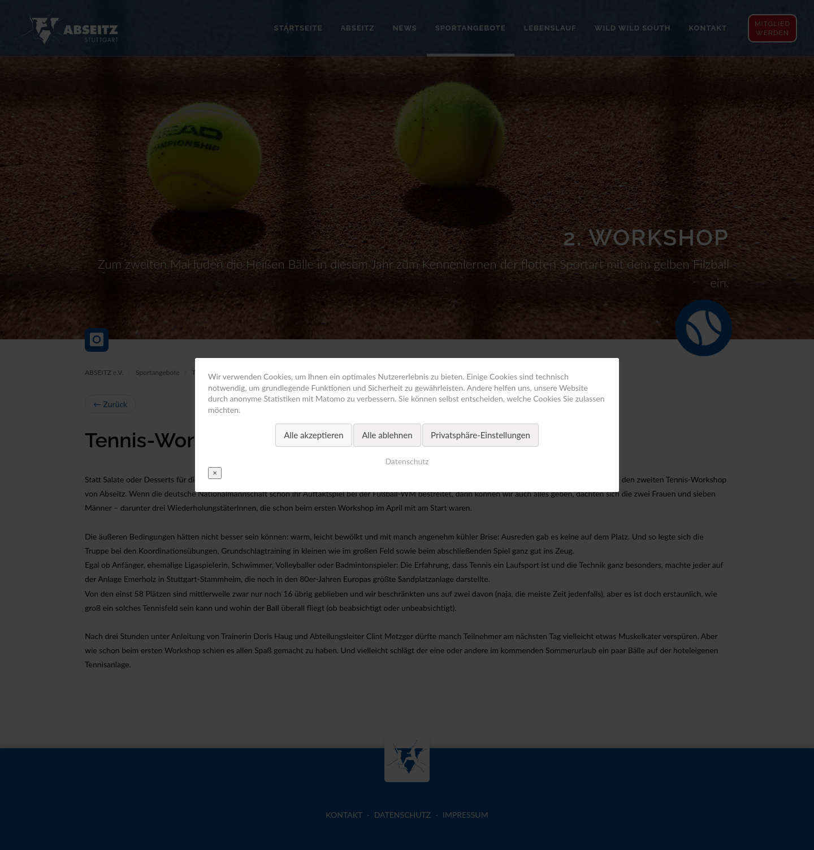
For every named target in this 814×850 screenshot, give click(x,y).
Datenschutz (406, 461)
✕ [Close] (215, 472)
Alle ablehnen (387, 435)
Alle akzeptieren (314, 435)
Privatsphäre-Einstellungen (480, 435)
